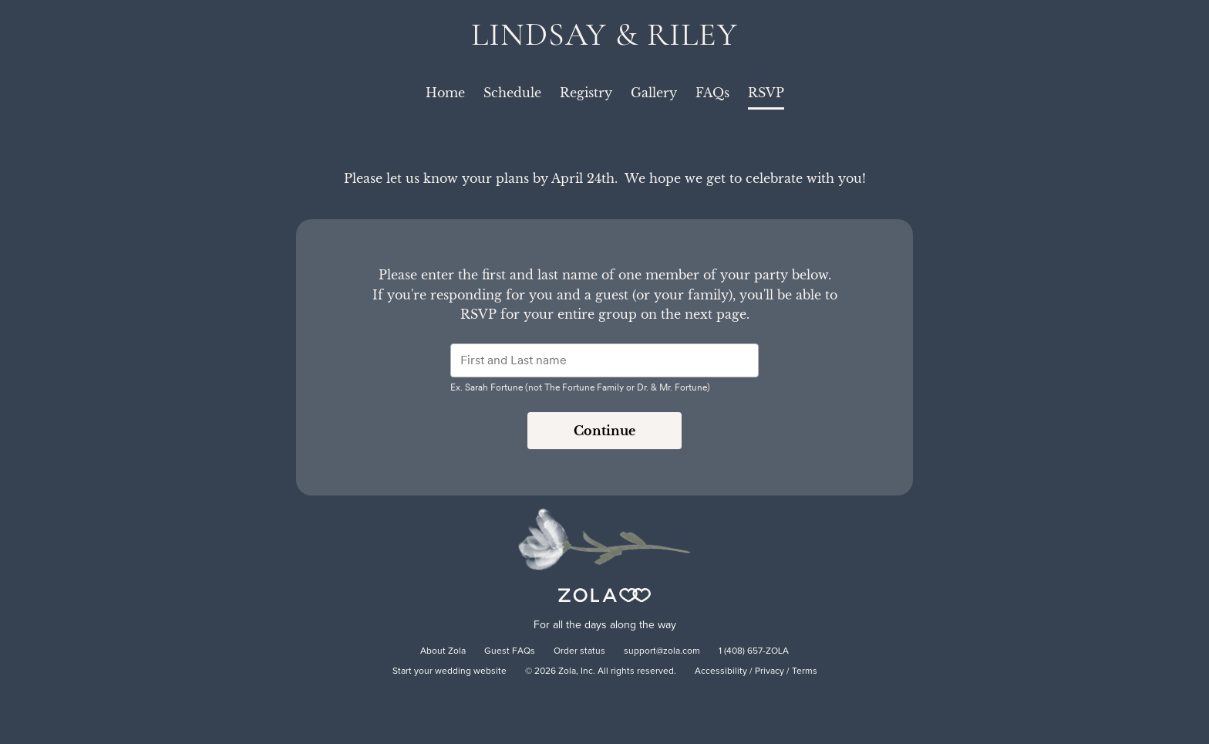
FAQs (712, 92)
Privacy (769, 671)
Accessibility (721, 671)
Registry (586, 92)
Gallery (654, 92)
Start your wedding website (449, 671)
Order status (579, 651)
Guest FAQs (509, 651)
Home (445, 92)
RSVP (766, 92)
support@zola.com (662, 651)
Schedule (512, 92)
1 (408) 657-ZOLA (754, 651)
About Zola (443, 651)
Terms (804, 671)
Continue (604, 430)
